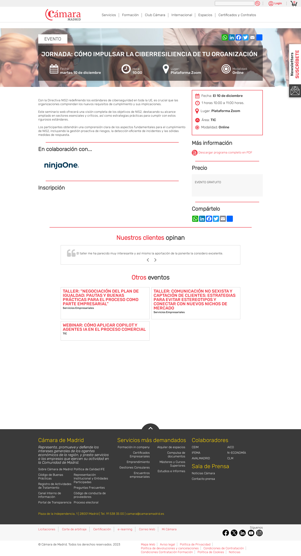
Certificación (102, 529)
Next (157, 260)
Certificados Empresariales (140, 454)
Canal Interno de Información (49, 495)
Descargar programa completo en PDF (225, 152)
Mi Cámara (169, 529)
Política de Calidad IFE (89, 469)
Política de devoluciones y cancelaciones (170, 548)
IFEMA (196, 453)
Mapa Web (148, 544)
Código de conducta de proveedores (90, 495)
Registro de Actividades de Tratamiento (54, 485)
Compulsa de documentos (176, 454)
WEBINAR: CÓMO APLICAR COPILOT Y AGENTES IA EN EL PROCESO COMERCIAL (104, 327)
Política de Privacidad (195, 544)
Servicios (109, 15)
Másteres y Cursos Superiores (172, 463)
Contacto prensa (203, 479)
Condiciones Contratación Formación (167, 552)
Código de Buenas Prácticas (50, 476)
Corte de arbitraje (74, 529)
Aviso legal (167, 544)
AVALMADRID (201, 458)
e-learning (125, 529)
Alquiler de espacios (171, 447)
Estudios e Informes (171, 471)
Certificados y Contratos (237, 15)
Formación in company (134, 447)
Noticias (234, 552)
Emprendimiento (138, 462)
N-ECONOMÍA (236, 453)
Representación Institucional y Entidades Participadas (91, 478)
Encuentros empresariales (140, 474)
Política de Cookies (211, 552)
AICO (230, 447)
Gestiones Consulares (134, 467)
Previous (149, 260)
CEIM (195, 447)
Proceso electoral (86, 502)
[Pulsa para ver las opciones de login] (275, 4)
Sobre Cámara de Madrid (55, 469)
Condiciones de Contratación (223, 548)
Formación (130, 15)
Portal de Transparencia (54, 502)
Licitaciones (46, 529)
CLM (230, 458)
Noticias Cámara (203, 473)
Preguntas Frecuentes (89, 487)
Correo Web (147, 529)
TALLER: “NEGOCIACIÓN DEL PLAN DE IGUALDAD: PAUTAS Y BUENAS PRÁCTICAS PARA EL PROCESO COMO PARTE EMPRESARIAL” (101, 297)
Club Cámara (155, 15)
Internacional (181, 15)
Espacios (205, 15)
